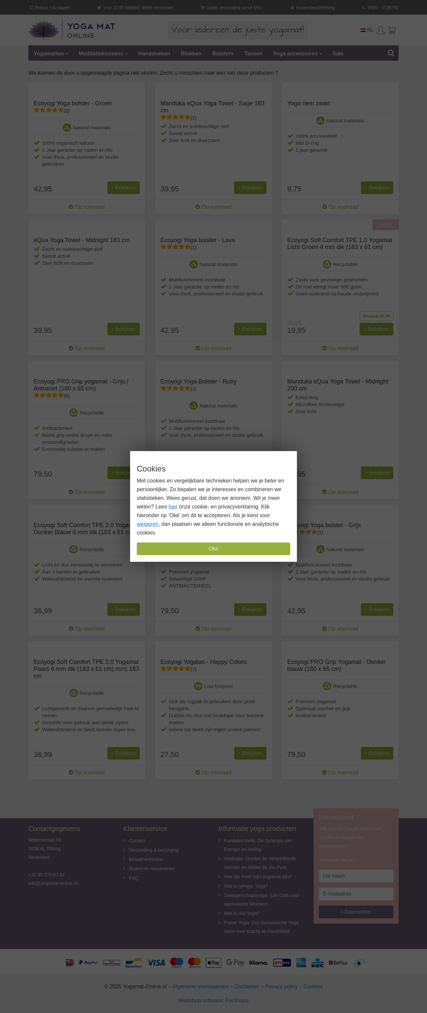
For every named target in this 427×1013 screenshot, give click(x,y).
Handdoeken (154, 53)
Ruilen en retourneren (151, 868)
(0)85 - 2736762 (380, 7)
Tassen (253, 53)
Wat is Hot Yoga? (242, 913)
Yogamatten (49, 53)
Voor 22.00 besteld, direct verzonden (134, 7)
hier (172, 507)
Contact (137, 840)
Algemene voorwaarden (200, 986)
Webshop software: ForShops (213, 1000)
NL (367, 30)
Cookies (313, 986)
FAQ (133, 878)
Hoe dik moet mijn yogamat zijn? (258, 876)
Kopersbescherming (312, 7)
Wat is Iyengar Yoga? (246, 886)
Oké (213, 549)
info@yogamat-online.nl (52, 883)
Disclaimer (247, 986)
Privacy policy (281, 986)
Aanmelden (356, 912)
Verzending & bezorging (154, 850)
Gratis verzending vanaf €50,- (232, 7)
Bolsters (223, 53)
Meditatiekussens (101, 53)
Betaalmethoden (146, 859)
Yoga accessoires (295, 53)
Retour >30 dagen (49, 7)
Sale (338, 53)
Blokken (191, 53)
